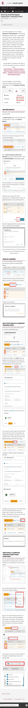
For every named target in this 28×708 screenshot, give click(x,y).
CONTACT (12, 8)
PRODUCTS (4, 8)
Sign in (26, 706)
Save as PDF (2, 21)
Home (7, 11)
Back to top (5, 693)
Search (1, 705)
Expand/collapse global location (26, 11)
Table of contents (7, 24)
